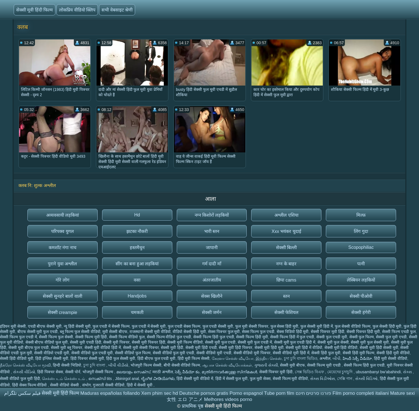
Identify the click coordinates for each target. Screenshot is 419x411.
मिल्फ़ (361, 215)
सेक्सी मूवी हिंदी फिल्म (34, 10)
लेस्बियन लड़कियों (361, 280)
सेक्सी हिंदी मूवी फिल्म (359, 353)
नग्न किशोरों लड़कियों (212, 215)
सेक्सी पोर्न (72, 372)
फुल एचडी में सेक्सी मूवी (149, 326)
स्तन (286, 296)
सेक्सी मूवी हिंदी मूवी (269, 347)
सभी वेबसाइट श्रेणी (117, 10)
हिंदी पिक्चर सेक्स (50, 372)
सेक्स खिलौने (211, 296)
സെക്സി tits (100, 378)
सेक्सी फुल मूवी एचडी (391, 337)
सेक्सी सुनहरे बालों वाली (62, 296)
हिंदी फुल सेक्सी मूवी (120, 358)
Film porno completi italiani (361, 393)
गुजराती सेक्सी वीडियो (108, 385)
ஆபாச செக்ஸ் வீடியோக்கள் (227, 365)
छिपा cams (286, 280)
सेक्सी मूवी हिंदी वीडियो (341, 347)
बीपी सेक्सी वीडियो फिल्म (182, 365)
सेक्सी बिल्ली (286, 247)
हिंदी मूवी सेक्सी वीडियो (390, 358)
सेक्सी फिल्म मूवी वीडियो (290, 378)
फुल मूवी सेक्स (260, 378)
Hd (137, 214)
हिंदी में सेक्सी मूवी (140, 385)
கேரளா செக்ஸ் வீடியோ (233, 358)
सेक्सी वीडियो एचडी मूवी (51, 353)
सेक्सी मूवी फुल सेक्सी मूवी (370, 342)
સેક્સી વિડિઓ (366, 378)
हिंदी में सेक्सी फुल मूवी (231, 378)
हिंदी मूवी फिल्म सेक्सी (194, 358)
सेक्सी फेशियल (286, 312)
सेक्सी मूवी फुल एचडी (220, 342)
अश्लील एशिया (286, 215)
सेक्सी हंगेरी (360, 312)
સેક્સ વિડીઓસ (322, 378)
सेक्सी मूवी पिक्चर (116, 342)
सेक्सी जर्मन (212, 312)
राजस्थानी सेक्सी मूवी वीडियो (150, 331)
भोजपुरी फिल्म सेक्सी (146, 365)
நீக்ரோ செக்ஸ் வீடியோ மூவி (25, 365)
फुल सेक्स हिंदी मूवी (284, 326)
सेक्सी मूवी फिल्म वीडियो (185, 342)
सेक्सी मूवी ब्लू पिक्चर (66, 347)
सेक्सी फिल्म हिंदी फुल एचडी (213, 337)
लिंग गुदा (361, 231)
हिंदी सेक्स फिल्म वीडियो (30, 385)
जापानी (212, 247)
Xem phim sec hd (159, 393)
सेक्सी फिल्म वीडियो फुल (127, 337)
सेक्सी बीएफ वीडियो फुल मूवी (46, 342)
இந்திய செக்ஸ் (269, 358)
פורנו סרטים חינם (313, 393)
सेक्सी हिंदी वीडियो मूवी (16, 358)
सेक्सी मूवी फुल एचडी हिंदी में (294, 342)
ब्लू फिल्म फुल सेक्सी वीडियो (80, 331)
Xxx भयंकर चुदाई (286, 231)
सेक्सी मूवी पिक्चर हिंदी (148, 342)
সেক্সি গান (345, 378)
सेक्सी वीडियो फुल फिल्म (132, 353)
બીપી (336, 358)
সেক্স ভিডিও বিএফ (310, 372)
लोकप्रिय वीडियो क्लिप (77, 10)
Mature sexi (402, 393)
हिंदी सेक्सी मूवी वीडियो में (194, 378)
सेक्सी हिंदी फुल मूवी (325, 353)
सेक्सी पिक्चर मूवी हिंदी (327, 331)
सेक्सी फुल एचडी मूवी (331, 337)
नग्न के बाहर (286, 263)
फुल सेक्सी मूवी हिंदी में (316, 326)
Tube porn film (279, 393)
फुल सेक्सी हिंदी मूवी (387, 326)
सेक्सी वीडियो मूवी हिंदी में (291, 353)
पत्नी (361, 263)
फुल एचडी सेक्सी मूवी (218, 326)
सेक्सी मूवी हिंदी (172, 347)
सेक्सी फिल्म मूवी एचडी (324, 365)
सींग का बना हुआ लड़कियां (137, 263)
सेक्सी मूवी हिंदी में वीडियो (304, 347)
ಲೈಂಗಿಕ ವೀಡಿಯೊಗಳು (158, 378)
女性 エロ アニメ (185, 399)
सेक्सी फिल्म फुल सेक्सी (56, 337)
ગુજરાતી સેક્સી (266, 365)
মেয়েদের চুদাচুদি (340, 372)
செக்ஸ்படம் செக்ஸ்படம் (64, 378)
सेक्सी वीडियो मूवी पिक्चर (252, 353)
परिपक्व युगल (62, 231)
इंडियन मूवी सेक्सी (13, 326)
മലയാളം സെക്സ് (133, 372)
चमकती (137, 312)
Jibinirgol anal (127, 378)
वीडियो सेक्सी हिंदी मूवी (189, 331)
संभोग (86, 385)
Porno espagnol (246, 393)
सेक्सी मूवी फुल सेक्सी (333, 342)
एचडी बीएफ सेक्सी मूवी (45, 326)
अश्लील (324, 358)
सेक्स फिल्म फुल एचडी (258, 331)
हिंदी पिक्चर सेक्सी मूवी (87, 358)
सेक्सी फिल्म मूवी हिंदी (91, 337)
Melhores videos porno (228, 399)
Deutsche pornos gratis (203, 393)
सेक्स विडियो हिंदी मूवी (293, 331)
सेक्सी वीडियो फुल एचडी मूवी (92, 353)
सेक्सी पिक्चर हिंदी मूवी (363, 331)
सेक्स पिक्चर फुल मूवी (224, 331)
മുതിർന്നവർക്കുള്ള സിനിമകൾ (229, 372)
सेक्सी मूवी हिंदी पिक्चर (235, 347)
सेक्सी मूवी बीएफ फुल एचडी (28, 347)
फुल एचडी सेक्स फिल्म (184, 326)
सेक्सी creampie (62, 312)
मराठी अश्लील (162, 372)
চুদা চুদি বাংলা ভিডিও (300, 358)
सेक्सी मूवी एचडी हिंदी (85, 342)
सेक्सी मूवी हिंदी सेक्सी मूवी (379, 347)
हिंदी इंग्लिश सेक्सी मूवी (51, 358)
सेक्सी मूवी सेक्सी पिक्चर (141, 347)
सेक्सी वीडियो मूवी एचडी (213, 353)
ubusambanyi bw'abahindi (378, 372)
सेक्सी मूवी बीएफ (292, 365)
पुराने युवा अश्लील (62, 263)
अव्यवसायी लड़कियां (62, 215)
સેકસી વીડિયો (24, 372)
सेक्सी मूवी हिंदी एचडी (201, 347)
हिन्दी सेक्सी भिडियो (67, 365)
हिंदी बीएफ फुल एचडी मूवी (156, 358)
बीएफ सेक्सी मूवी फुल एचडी (37, 331)
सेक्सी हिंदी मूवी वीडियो (393, 353)
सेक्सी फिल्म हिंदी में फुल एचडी (292, 337)
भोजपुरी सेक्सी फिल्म (98, 372)
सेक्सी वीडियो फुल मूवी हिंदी (20, 378)
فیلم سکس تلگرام (22, 393)
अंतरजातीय (212, 280)
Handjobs (137, 296)
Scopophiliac (361, 247)
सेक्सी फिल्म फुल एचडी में (18, 337)
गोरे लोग (62, 280)
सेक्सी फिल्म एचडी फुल (399, 331)
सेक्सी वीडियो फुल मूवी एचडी (173, 353)
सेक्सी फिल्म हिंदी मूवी (252, 337)
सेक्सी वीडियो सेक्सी (65, 385)
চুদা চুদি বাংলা (94, 365)
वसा (137, 280)
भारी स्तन (211, 231)
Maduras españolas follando (110, 393)
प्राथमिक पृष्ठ (193, 406)
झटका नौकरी (137, 231)
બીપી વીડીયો (118, 365)
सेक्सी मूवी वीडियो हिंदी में (102, 347)
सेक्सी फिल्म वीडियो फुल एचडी (169, 337)
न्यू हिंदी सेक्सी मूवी (77, 326)
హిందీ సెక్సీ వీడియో (357, 358)
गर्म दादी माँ (211, 263)
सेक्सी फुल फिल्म (361, 337)
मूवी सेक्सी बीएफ (114, 331)
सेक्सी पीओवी (361, 296)
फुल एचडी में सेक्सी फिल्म (111, 326)
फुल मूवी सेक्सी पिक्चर (251, 326)
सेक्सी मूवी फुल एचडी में (255, 342)
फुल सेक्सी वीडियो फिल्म (352, 326)
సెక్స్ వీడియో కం (187, 372)
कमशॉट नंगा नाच (62, 247)
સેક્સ (408, 372)
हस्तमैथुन (137, 247)
